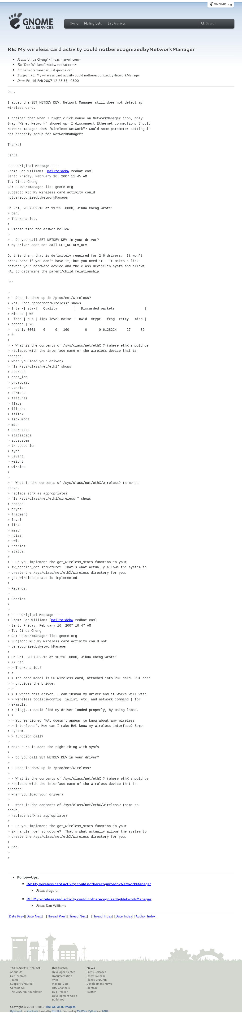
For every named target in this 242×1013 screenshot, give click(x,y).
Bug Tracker (60, 992)
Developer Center (63, 972)
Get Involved (18, 976)
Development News (99, 984)
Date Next (34, 916)
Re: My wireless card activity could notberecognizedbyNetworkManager (88, 884)
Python (92, 1011)
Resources (60, 968)
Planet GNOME (96, 980)
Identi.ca (92, 988)
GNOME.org (223, 4)
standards (32, 1011)
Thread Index (102, 916)
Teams (14, 980)
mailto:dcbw (58, 171)
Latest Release (95, 976)
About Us (16, 972)
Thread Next (77, 916)
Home (74, 23)
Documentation (62, 976)
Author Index (145, 916)
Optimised (16, 1011)
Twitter (91, 992)
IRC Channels (61, 988)
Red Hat (56, 1011)
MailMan (82, 1011)
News (90, 968)
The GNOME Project (25, 968)
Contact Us (17, 988)
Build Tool (58, 999)
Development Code (64, 996)
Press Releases (96, 972)
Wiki (55, 980)
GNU (105, 1011)
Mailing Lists (93, 23)
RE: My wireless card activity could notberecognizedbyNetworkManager (88, 899)
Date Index (123, 916)
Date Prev (16, 916)
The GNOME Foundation (26, 992)
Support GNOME (21, 984)
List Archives (117, 23)
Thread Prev (56, 916)
